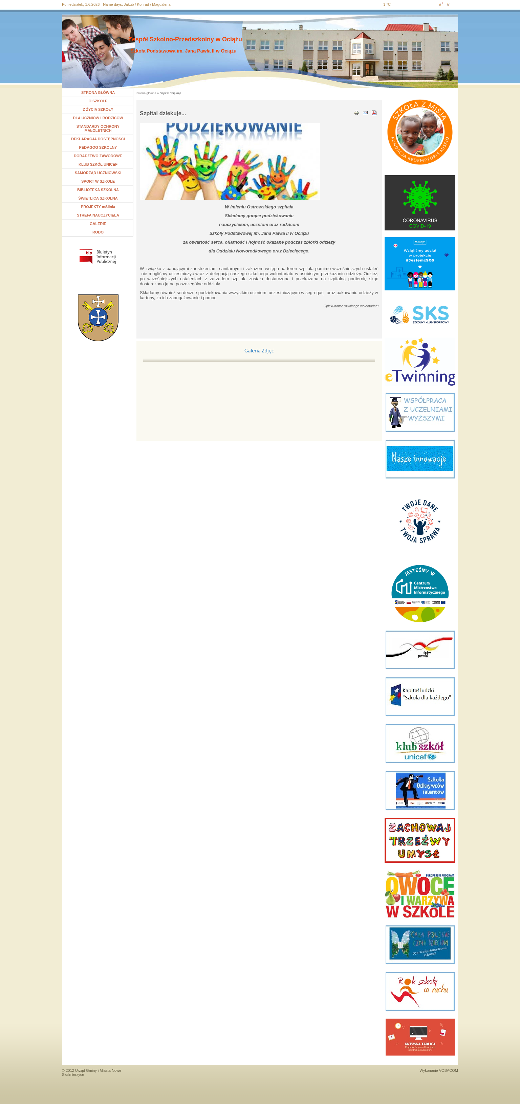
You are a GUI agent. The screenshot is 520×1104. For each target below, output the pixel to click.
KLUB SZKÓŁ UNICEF (98, 164)
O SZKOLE (100, 101)
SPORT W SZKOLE (98, 181)
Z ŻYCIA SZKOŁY (98, 109)
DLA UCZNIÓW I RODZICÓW (98, 118)
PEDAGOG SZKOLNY (98, 147)
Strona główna (146, 93)
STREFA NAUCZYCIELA (98, 215)
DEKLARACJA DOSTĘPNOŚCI (98, 139)
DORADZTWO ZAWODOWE (98, 156)
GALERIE (98, 224)
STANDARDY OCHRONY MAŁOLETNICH (98, 128)
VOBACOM (448, 1070)
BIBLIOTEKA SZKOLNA (98, 190)
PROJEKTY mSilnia (98, 207)
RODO (98, 232)
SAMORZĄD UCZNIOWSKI (98, 173)
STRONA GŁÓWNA (98, 92)
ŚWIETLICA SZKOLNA (97, 198)
